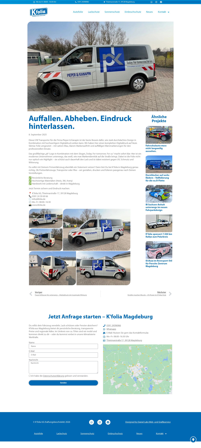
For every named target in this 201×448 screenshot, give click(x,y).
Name (31, 343)
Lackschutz (93, 12)
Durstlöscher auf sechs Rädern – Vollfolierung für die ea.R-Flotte (157, 178)
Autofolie (78, 12)
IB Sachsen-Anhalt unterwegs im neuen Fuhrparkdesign (156, 208)
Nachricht (33, 360)
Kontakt (164, 12)
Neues (149, 12)
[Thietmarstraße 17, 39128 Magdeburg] (137, 372)
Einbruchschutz (133, 12)
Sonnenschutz (112, 12)
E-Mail (31, 351)
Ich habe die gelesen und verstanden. (59, 376)
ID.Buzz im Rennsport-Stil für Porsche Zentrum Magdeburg (159, 264)
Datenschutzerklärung (53, 376)
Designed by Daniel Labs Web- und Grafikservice (148, 429)
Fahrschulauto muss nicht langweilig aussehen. (156, 149)
